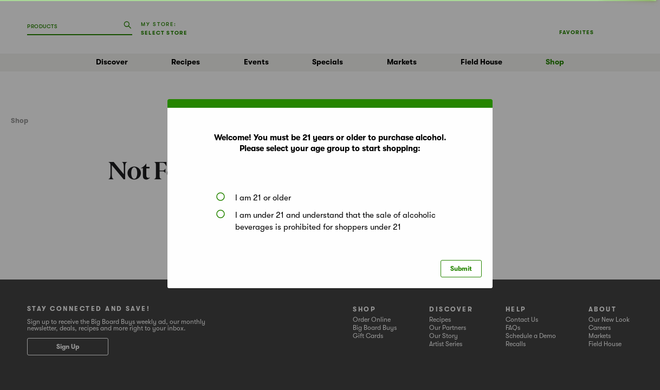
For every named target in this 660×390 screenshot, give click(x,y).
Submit (461, 268)
